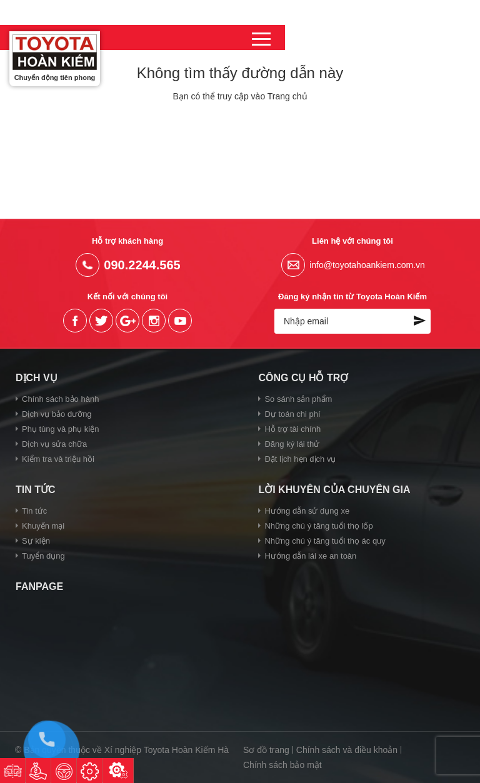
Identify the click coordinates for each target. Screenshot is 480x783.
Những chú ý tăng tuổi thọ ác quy (324, 541)
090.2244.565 (406, 37)
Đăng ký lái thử (291, 444)
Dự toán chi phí (292, 414)
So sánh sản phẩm (298, 399)
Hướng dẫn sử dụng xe (306, 511)
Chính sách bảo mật (282, 765)
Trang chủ (288, 96)
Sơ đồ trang (266, 750)
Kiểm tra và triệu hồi (58, 459)
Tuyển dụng (43, 556)
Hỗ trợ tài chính (292, 429)
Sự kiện (36, 541)
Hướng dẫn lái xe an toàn (310, 556)
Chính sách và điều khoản (347, 750)
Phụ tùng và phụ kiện (60, 429)
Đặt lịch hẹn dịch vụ (300, 459)
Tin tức (34, 511)
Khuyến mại (43, 526)
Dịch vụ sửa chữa (54, 444)
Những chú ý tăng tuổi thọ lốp (318, 526)
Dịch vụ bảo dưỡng (57, 414)
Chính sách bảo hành (60, 399)
